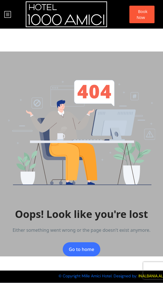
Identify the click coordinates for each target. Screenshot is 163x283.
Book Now (141, 14)
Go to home (81, 249)
